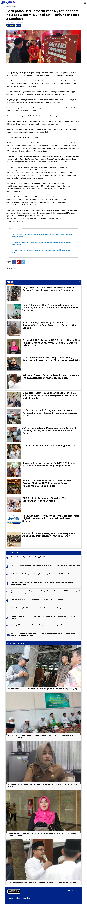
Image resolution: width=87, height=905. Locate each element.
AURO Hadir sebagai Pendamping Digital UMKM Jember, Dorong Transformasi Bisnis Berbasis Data (49, 431)
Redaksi (11, 899)
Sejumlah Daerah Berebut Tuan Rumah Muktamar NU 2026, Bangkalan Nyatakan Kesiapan (51, 377)
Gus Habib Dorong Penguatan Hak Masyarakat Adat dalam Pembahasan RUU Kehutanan (49, 535)
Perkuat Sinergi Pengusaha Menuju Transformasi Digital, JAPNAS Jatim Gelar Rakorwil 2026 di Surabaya (50, 519)
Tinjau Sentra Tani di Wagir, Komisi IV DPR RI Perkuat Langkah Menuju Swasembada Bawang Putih (49, 414)
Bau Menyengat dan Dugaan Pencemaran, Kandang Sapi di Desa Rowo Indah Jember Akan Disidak (49, 326)
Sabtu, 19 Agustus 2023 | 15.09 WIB (15, 22)
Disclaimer (27, 899)
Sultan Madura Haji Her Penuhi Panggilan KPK (48, 446)
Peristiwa (13, 6)
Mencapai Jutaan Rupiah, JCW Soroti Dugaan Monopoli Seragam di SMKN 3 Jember (43, 626)
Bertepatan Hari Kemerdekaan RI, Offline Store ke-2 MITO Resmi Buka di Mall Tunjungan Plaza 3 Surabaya (42, 15)
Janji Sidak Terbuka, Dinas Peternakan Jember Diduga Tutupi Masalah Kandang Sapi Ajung (49, 289)
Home (8, 6)
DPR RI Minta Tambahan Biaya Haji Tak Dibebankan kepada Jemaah (44, 500)
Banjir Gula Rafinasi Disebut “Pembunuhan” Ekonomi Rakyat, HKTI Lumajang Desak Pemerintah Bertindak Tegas (47, 484)
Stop (18, 25)
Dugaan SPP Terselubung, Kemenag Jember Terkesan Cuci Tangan (37, 600)
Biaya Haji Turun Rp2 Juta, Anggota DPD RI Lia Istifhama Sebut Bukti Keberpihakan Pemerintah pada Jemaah (50, 396)
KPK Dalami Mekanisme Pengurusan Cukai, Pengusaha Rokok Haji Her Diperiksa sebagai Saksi (51, 359)
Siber (18, 899)
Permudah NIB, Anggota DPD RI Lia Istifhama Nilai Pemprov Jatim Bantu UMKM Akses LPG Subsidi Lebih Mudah (51, 344)
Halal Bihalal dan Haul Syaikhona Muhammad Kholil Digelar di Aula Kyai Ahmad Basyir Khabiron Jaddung (50, 308)
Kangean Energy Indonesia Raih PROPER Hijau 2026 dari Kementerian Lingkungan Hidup (49, 465)
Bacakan (11, 25)
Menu (85, 2)
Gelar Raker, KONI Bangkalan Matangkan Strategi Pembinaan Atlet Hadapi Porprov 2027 (45, 575)
